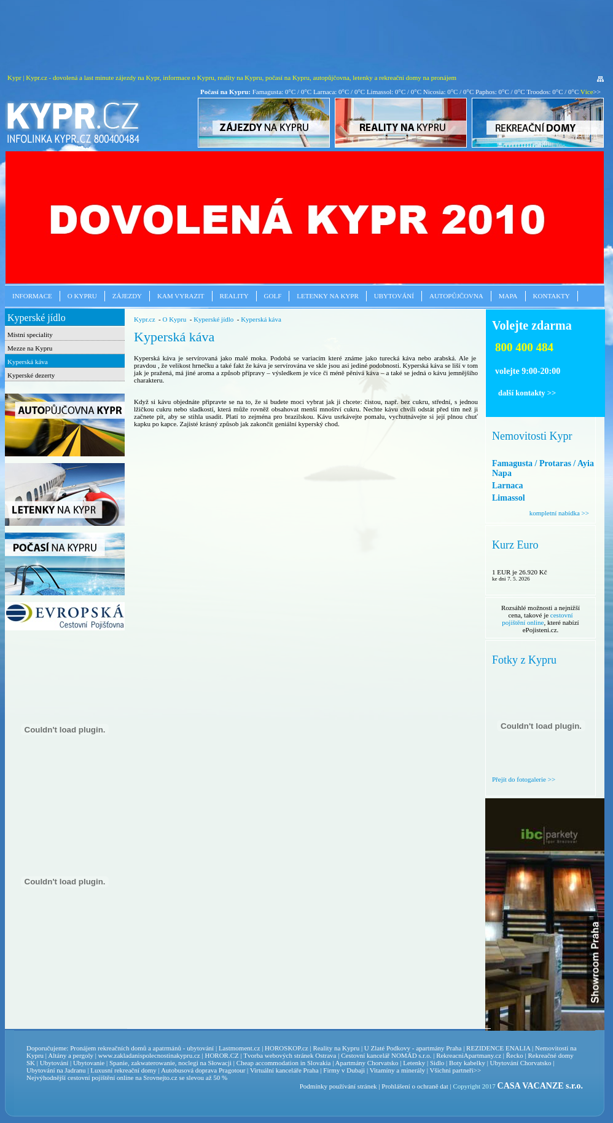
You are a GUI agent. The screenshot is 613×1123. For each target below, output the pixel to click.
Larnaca (507, 485)
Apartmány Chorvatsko (367, 1062)
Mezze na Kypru (29, 348)
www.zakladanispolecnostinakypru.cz (149, 1055)
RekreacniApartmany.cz (468, 1055)
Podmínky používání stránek (338, 1086)
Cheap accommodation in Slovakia (283, 1062)
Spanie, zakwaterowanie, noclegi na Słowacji (170, 1062)
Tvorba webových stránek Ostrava (289, 1055)
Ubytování (394, 296)
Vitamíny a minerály (397, 1070)
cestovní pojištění (91, 1077)
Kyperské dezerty (31, 375)
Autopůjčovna (456, 296)
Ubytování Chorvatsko (521, 1062)
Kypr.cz (144, 319)
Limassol (508, 497)
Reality (234, 296)
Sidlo (437, 1062)
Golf (273, 296)
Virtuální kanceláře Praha (284, 1070)
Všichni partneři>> (456, 1070)
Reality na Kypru (336, 1048)
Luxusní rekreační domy (123, 1070)
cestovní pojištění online (537, 618)
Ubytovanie (89, 1062)
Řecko (514, 1055)
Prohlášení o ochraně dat (414, 1086)
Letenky (414, 1062)
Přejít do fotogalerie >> (523, 779)
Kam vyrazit (181, 296)
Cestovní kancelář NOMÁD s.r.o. (386, 1055)
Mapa (508, 296)
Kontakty (551, 296)
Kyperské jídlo (36, 317)
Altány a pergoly (70, 1055)
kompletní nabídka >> (559, 513)
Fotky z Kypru (524, 660)
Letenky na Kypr (327, 296)
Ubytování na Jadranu (56, 1070)
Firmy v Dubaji (344, 1070)
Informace (32, 296)
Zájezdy (127, 296)
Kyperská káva (27, 361)
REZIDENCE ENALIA (498, 1048)
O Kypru (82, 296)
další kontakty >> (527, 393)
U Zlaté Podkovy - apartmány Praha (413, 1048)
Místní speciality (30, 334)
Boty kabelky (467, 1062)
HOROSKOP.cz (286, 1048)
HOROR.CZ (221, 1055)
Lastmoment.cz (239, 1048)
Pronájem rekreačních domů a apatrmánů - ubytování (142, 1048)
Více (586, 91)
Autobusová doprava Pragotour (203, 1070)
